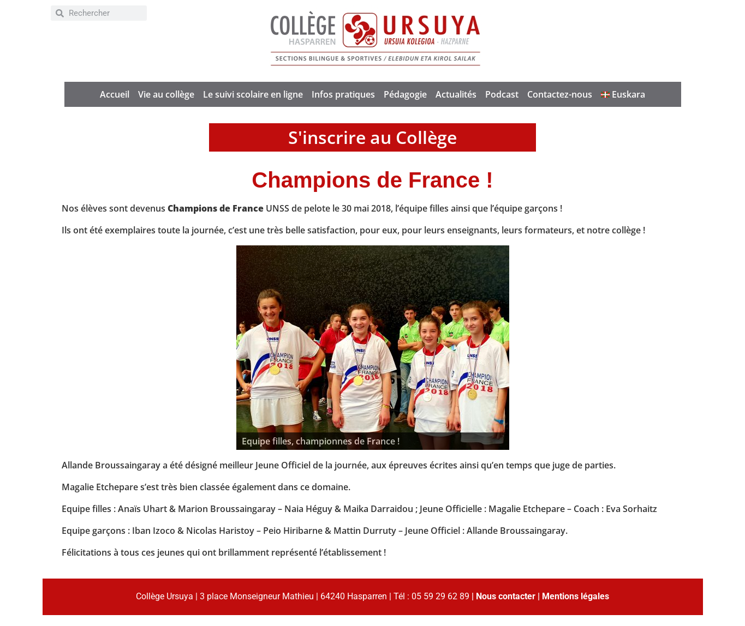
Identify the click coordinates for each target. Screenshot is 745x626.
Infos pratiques (343, 94)
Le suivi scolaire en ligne (253, 94)
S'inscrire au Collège (372, 137)
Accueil (114, 94)
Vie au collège (166, 94)
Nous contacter (505, 596)
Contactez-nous (559, 94)
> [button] (495, 345)
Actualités (456, 94)
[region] (372, 347)
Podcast (501, 94)
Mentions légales (575, 596)
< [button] (250, 345)
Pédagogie (405, 94)
